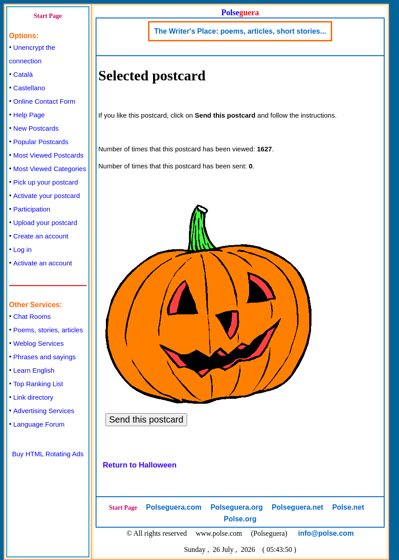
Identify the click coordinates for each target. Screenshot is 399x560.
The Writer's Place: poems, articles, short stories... (240, 31)
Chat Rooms (32, 316)
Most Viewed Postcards (48, 155)
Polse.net (348, 507)
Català (23, 74)
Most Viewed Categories (49, 168)
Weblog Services (38, 343)
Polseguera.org (236, 507)
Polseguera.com (174, 507)
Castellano (29, 88)
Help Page (29, 115)
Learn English (34, 370)
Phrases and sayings (44, 357)
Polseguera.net (297, 507)
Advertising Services (44, 410)
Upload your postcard (45, 222)
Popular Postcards (41, 142)
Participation (32, 209)
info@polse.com (326, 533)
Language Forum (39, 424)
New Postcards (36, 128)
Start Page (48, 16)
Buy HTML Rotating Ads (48, 454)
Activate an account (42, 263)
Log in (22, 249)
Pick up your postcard (45, 182)
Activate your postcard (46, 195)
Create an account (41, 236)
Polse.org (240, 519)
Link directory (33, 397)
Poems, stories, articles (48, 330)
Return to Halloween (139, 465)
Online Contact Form (44, 101)
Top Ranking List (38, 384)
